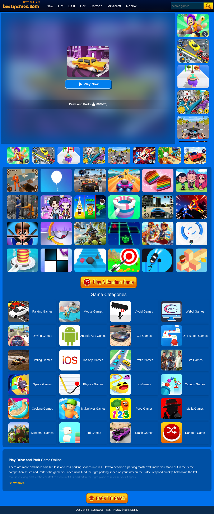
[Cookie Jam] (157, 170)
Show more (16, 483)
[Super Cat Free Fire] (90, 223)
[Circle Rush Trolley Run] (56, 223)
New (49, 6)
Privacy (117, 509)
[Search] (187, 6)
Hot (60, 6)
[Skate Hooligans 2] (157, 223)
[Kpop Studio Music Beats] (191, 170)
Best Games (131, 509)
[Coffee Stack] (90, 196)
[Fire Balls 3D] (22, 250)
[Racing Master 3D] (124, 170)
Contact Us (97, 509)
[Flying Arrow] (124, 250)
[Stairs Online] (90, 250)
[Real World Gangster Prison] (22, 196)
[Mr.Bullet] (22, 223)
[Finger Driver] (157, 250)
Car (82, 6)
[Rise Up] (56, 170)
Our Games (82, 509)
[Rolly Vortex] (191, 223)
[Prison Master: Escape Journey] (22, 170)
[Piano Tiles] (56, 250)
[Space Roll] (124, 223)
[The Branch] (191, 250)
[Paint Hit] (124, 196)
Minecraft (114, 6)
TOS (108, 509)
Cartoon (96, 6)
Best (71, 6)
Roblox (131, 6)
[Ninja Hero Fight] (191, 196)
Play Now (88, 84)
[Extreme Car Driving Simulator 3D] (157, 196)
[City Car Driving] (90, 170)
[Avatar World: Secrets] (56, 196)
